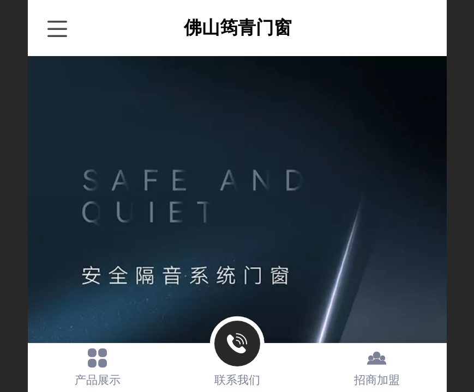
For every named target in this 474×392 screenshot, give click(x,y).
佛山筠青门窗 (238, 27)
